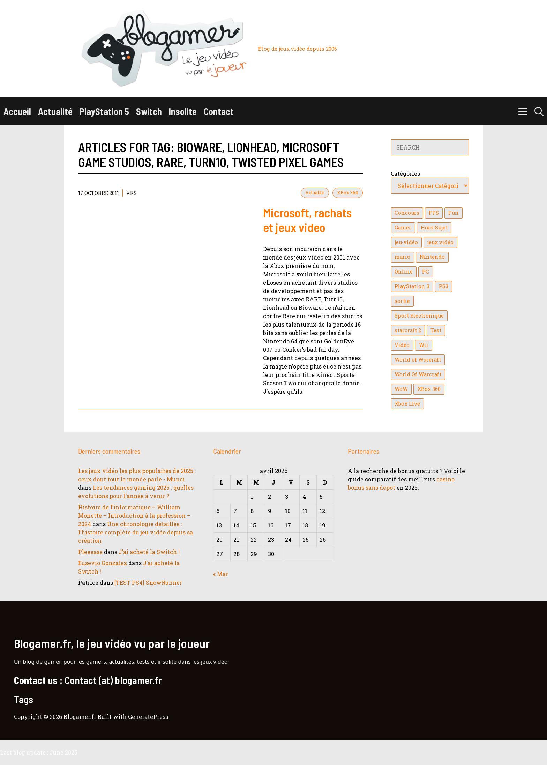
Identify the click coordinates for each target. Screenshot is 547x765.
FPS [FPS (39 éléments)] (434, 213)
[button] (539, 111)
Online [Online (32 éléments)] (404, 271)
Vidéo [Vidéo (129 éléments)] (402, 345)
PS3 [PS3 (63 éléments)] (443, 286)
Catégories (405, 173)
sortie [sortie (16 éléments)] (402, 301)
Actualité (55, 111)
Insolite (183, 111)
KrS (131, 193)
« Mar (220, 573)
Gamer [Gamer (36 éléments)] (403, 227)
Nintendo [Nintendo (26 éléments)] (432, 257)
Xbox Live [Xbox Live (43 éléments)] (407, 403)
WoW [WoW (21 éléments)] (401, 389)
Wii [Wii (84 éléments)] (423, 345)
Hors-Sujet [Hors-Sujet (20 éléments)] (434, 227)
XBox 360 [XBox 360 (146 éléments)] (429, 389)
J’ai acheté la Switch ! (149, 551)
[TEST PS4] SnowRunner (148, 582)
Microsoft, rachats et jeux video (307, 219)
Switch (149, 111)
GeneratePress (148, 716)
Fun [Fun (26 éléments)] (453, 213)
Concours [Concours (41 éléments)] (407, 213)
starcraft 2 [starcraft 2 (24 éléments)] (408, 330)
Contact (219, 111)
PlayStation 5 (104, 111)
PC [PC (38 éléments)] (425, 271)
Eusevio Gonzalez (102, 563)
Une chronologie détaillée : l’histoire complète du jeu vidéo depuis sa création (135, 532)
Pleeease (90, 551)
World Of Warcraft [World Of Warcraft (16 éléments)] (418, 374)
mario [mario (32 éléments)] (402, 257)
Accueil (17, 111)
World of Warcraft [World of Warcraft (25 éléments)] (418, 359)
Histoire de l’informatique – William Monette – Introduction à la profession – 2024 (134, 515)
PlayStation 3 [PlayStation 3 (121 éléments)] (412, 286)
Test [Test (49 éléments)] (435, 330)
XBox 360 (347, 192)
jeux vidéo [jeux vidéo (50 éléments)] (440, 242)
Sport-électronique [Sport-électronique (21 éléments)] (419, 315)
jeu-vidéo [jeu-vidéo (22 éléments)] (406, 242)
